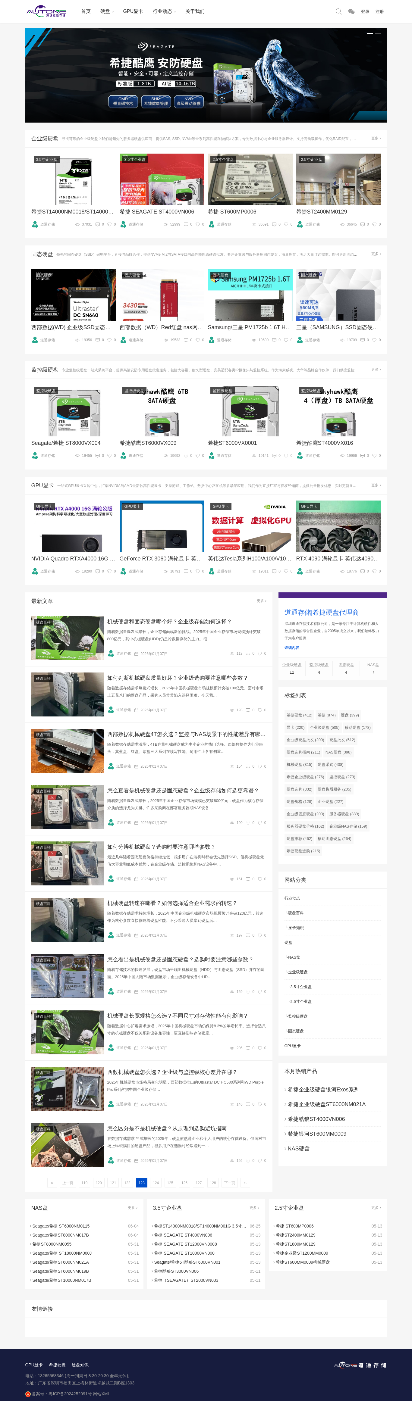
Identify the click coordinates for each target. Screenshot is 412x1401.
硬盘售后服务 (334, 789)
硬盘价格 (300, 801)
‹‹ (52, 1183)
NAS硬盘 (339, 752)
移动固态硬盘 (334, 838)
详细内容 (292, 648)
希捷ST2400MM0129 (296, 1235)
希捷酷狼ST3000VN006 (176, 1271)
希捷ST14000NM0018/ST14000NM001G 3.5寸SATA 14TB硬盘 (213, 1226)
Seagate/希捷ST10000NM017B (61, 1280)
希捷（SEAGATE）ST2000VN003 (186, 1280)
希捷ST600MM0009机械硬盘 (303, 1262)
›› (245, 1183)
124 (156, 1183)
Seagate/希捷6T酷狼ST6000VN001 (187, 1262)
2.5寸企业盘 (223, 159)
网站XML (101, 1393)
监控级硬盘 (46, 390)
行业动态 (162, 11)
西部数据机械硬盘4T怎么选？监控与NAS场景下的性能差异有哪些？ (186, 734)
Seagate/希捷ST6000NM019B (60, 1271)
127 (199, 1183)
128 (213, 1183)
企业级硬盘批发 (305, 740)
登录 (365, 11)
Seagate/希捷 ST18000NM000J (62, 1253)
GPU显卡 (133, 11)
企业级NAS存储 (348, 826)
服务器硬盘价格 (305, 826)
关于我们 (195, 11)
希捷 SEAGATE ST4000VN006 (183, 1235)
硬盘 (105, 11)
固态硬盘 (44, 275)
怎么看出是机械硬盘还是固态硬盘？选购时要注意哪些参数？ (180, 959)
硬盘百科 (43, 622)
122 (127, 1183)
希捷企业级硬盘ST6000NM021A (327, 1104)
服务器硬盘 (344, 814)
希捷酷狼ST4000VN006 (316, 1119)
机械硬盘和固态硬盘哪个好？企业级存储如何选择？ (169, 622)
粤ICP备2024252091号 (70, 1393)
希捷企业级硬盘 (305, 777)
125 (170, 1183)
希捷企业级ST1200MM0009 (302, 1253)
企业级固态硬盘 (305, 814)
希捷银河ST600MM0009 (317, 1134)
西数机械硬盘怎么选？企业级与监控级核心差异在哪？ (172, 1072)
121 (113, 1183)
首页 (86, 11)
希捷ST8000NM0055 (51, 1244)
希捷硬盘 (300, 715)
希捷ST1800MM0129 (296, 1244)
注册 (380, 11)
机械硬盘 (300, 764)
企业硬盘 (331, 801)
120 (99, 1183)
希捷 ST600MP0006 (294, 1226)
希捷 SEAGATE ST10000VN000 (184, 1253)
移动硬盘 (358, 727)
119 (84, 1183)
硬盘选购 (300, 789)
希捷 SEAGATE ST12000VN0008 (185, 1244)
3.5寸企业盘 (46, 159)
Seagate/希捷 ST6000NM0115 (61, 1226)
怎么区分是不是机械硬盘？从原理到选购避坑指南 (167, 1128)
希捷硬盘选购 (303, 851)
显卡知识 (296, 927)
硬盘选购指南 (303, 752)
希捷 (327, 715)
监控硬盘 (342, 777)
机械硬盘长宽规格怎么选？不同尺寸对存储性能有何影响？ (177, 1016)
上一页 (67, 1183)
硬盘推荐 (300, 838)
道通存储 (43, 224)
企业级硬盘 (325, 727)
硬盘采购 (331, 764)
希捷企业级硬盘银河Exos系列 (324, 1090)
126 (184, 1183)
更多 (376, 138)
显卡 (296, 727)
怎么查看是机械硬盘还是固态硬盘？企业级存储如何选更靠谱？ (183, 791)
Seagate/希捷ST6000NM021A (60, 1262)
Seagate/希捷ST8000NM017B (60, 1235)
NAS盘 (294, 957)
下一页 (229, 1183)
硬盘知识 (80, 1364)
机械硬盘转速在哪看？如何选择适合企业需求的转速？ (172, 903)
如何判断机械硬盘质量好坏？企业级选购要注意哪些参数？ (177, 678)
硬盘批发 (342, 740)
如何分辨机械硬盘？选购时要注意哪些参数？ (161, 847)
